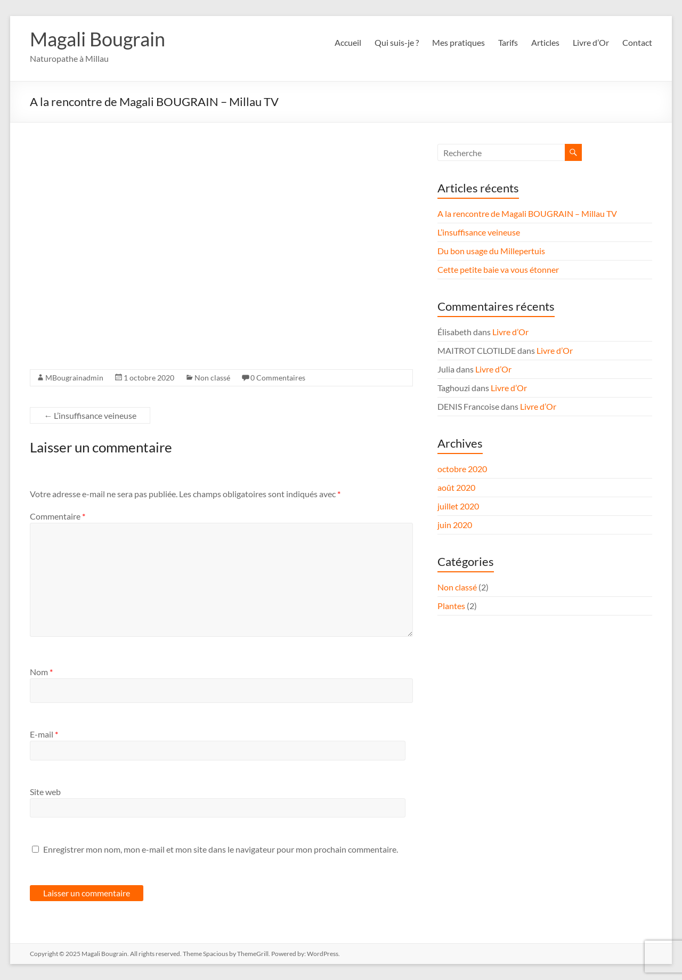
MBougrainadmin (74, 377)
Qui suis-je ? (397, 42)
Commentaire (57, 516)
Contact (637, 42)
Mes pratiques (458, 42)
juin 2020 (454, 525)
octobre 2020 (462, 469)
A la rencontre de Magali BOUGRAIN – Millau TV (527, 213)
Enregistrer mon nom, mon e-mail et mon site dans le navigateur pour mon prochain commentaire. (220, 849)
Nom (41, 672)
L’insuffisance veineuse (90, 415)
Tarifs (508, 42)
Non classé (212, 377)
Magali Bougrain (97, 39)
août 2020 (456, 487)
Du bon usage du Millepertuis (491, 251)
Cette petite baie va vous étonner (498, 269)
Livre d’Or (591, 42)
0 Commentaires (277, 377)
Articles (545, 42)
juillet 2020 (458, 506)
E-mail (44, 734)
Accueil (348, 42)
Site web (45, 792)
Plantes (451, 606)
